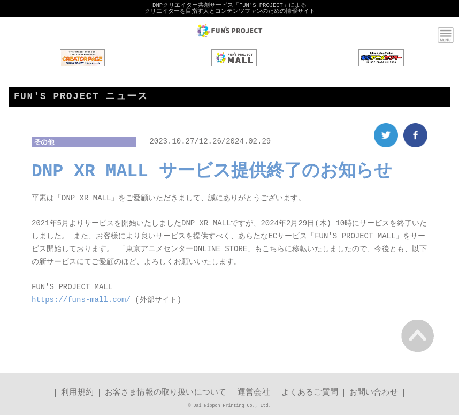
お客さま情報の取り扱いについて (165, 393)
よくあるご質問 (309, 393)
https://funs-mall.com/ (81, 301)
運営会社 (254, 393)
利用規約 (77, 393)
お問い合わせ (373, 393)
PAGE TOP (417, 335)
